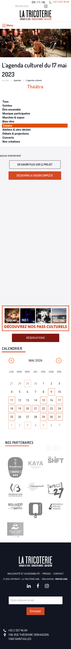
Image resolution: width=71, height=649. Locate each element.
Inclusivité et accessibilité (23, 574)
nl (44, 2)
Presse (46, 574)
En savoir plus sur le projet (34, 164)
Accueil (5, 80)
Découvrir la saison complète (35, 175)
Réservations (35, 337)
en (33, 2)
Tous (5, 101)
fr (38, 2)
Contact (58, 574)
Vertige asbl (61, 579)
